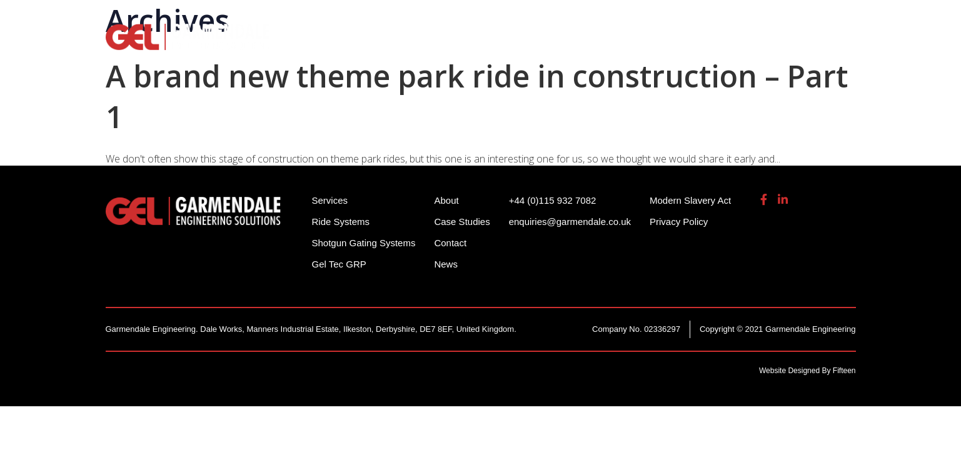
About (754, 43)
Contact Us (824, 43)
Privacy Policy (679, 221)
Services (597, 43)
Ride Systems (356, 43)
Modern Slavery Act (690, 200)
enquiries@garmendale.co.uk (758, 18)
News (446, 264)
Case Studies (462, 221)
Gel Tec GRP (339, 264)
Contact (450, 243)
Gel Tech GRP (679, 43)
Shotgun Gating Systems (484, 43)
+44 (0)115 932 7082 (625, 18)
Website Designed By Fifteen (807, 370)
